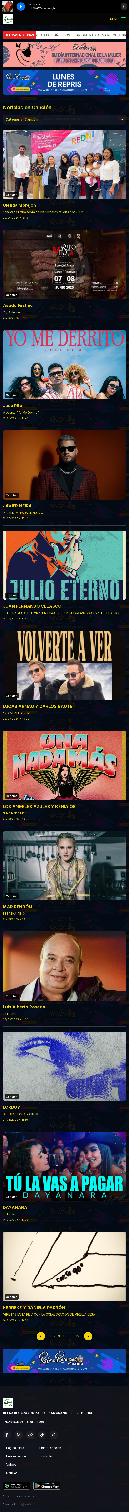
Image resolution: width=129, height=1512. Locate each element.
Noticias (12, 1473)
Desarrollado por (17, 1504)
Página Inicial (15, 1448)
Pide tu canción (50, 1448)
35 (77, 1336)
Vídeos (11, 1464)
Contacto (45, 1456)
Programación (16, 1456)
